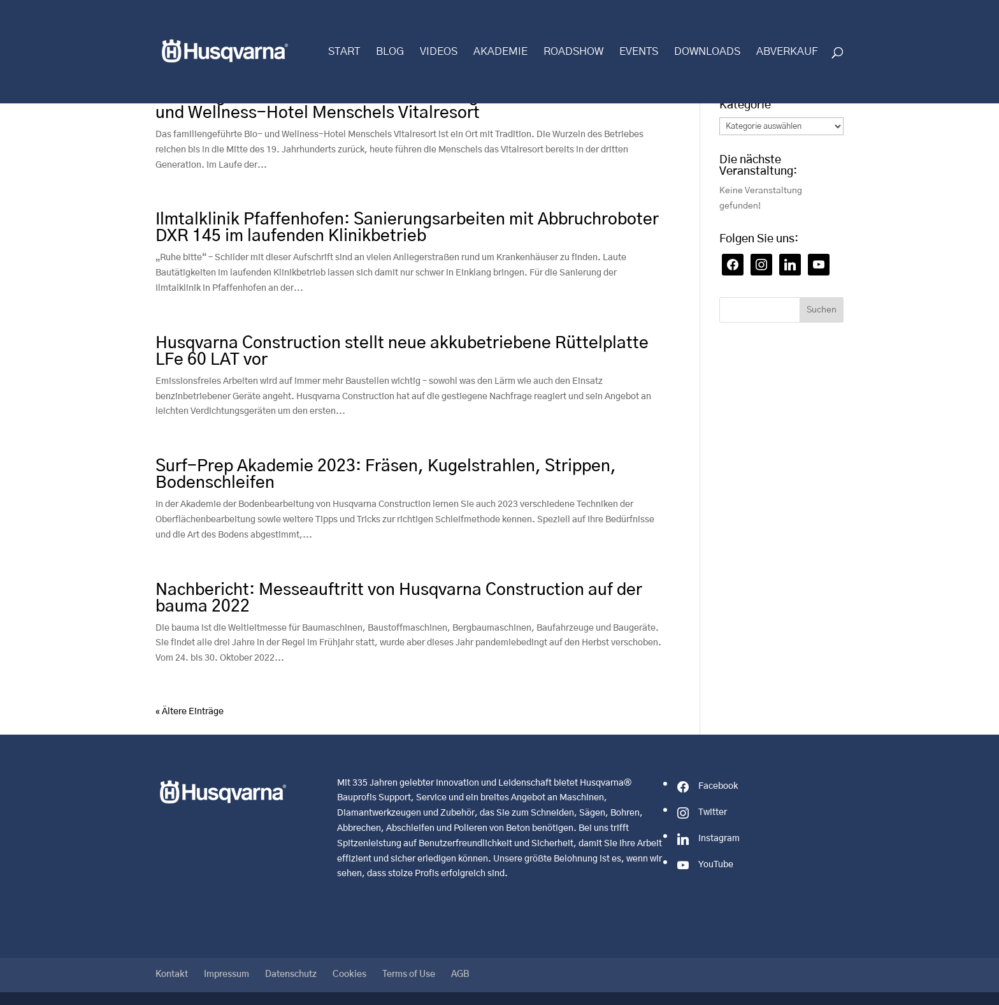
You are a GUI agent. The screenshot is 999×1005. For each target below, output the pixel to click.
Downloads (707, 52)
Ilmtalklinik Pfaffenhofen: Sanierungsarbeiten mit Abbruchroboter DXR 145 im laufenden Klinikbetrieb (407, 227)
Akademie (500, 52)
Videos (438, 52)
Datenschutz (291, 974)
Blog (390, 52)
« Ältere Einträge (189, 711)
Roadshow (573, 52)
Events (638, 52)
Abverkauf (787, 52)
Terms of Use (408, 974)
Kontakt (171, 974)
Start (344, 52)
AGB (460, 974)
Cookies (349, 974)
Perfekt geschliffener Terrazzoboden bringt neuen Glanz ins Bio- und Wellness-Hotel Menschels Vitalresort (402, 104)
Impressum (226, 974)
